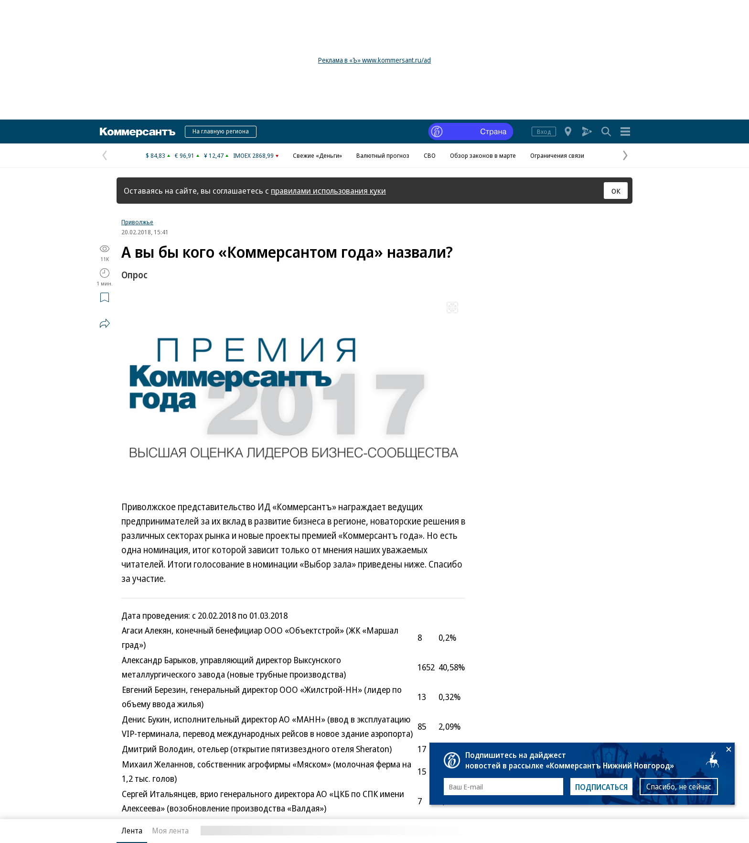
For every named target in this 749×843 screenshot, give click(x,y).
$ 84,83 (155, 155)
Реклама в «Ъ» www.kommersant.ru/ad (374, 60)
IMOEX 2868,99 (253, 155)
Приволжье (137, 222)
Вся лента (582, 830)
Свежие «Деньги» (317, 155)
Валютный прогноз (382, 155)
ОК (616, 191)
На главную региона (221, 131)
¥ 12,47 (214, 155)
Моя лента (170, 830)
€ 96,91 (184, 155)
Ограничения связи (557, 155)
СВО (430, 155)
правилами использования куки (328, 190)
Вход (544, 131)
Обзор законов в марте (483, 155)
